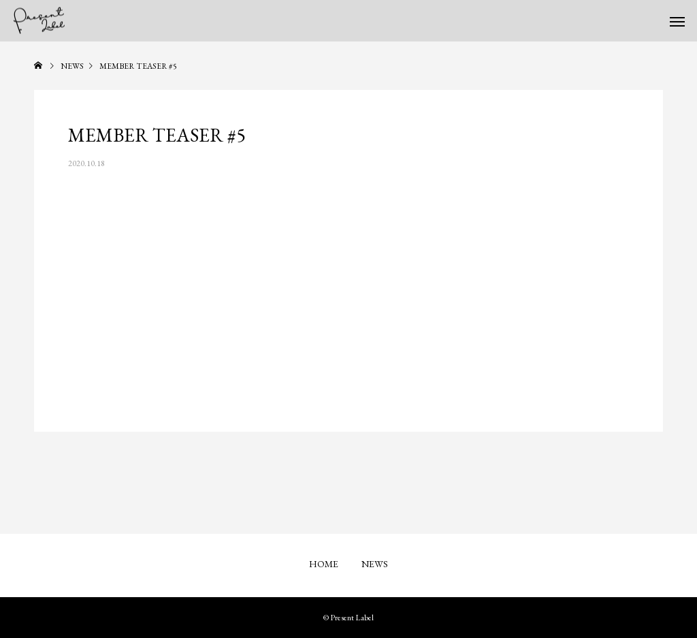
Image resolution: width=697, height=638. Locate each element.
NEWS (374, 564)
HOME (323, 564)
